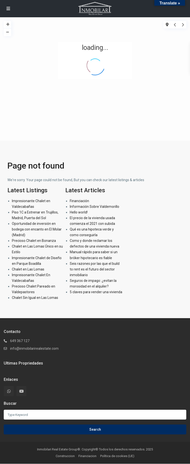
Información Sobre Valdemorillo (94, 207)
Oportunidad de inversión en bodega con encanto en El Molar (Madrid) (37, 229)
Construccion (65, 456)
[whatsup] (9, 391)
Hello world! (79, 212)
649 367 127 (19, 341)
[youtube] (21, 391)
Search (95, 429)
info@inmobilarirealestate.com (34, 348)
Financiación (79, 201)
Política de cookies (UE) (117, 456)
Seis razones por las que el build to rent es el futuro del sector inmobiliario (94, 269)
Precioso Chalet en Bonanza (34, 241)
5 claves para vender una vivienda (96, 292)
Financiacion (87, 456)
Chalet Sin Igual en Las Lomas (35, 298)
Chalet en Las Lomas (28, 269)
